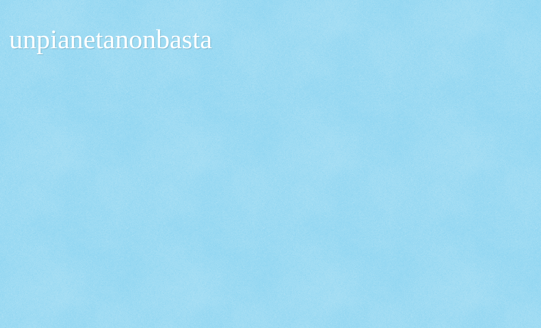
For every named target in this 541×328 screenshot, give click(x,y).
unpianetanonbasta (110, 39)
